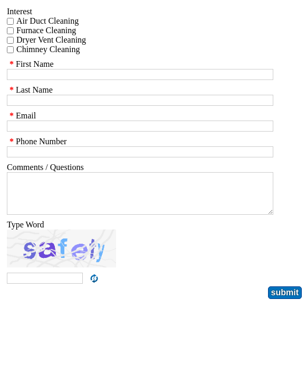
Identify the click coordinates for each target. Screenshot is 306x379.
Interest (19, 11)
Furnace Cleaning (46, 30)
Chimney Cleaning (48, 49)
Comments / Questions (45, 167)
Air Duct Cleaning (47, 20)
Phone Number (36, 141)
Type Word (25, 232)
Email (21, 115)
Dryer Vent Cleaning (51, 39)
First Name (30, 63)
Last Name (30, 89)
